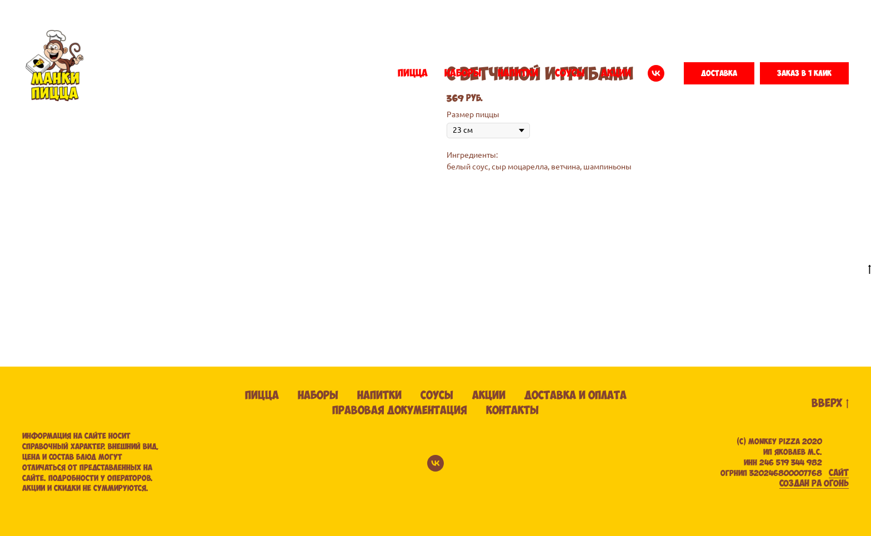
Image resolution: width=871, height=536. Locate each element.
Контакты (512, 410)
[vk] (656, 73)
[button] (719, 73)
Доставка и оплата (575, 395)
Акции (488, 395)
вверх (830, 404)
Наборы (318, 395)
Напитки (379, 395)
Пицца (262, 395)
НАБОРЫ (462, 73)
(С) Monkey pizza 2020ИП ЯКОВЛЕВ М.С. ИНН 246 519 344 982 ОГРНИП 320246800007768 (771, 457)
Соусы (437, 395)
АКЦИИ (616, 73)
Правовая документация (399, 410)
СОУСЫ (569, 73)
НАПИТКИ (518, 73)
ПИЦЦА (413, 73)
